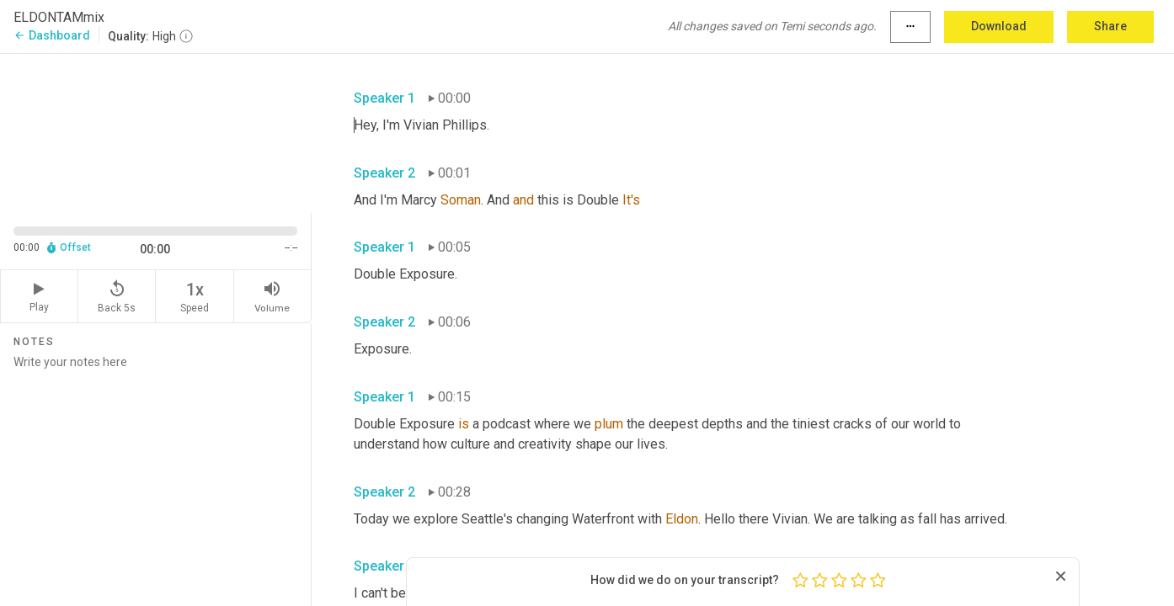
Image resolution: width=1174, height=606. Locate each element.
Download (999, 26)
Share (1110, 26)
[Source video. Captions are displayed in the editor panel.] (156, 132)
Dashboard (51, 35)
